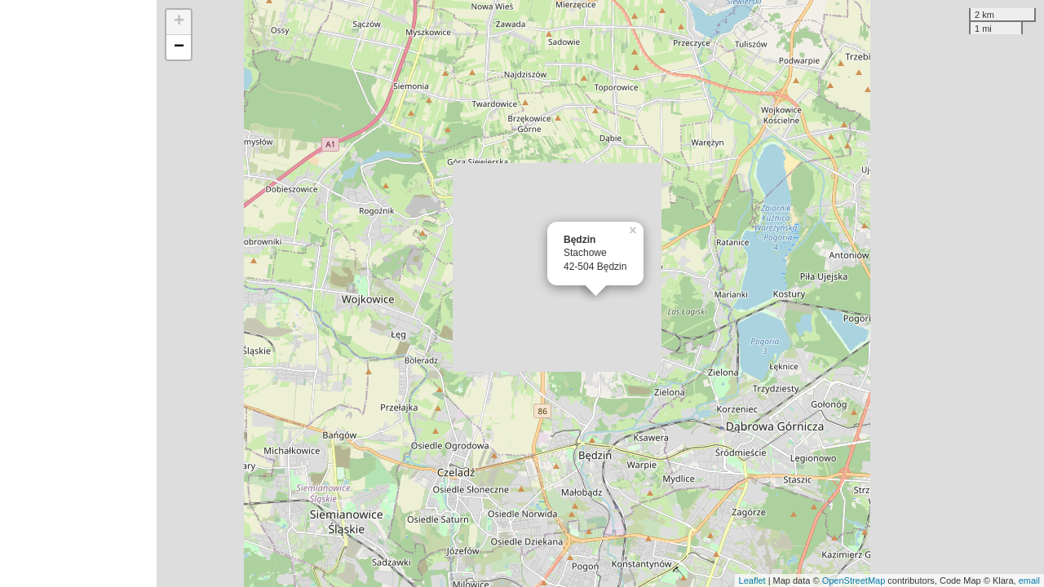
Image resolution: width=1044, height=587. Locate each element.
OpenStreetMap (854, 580)
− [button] (179, 47)
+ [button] (179, 22)
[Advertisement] (78, 293)
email (1029, 580)
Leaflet (752, 580)
